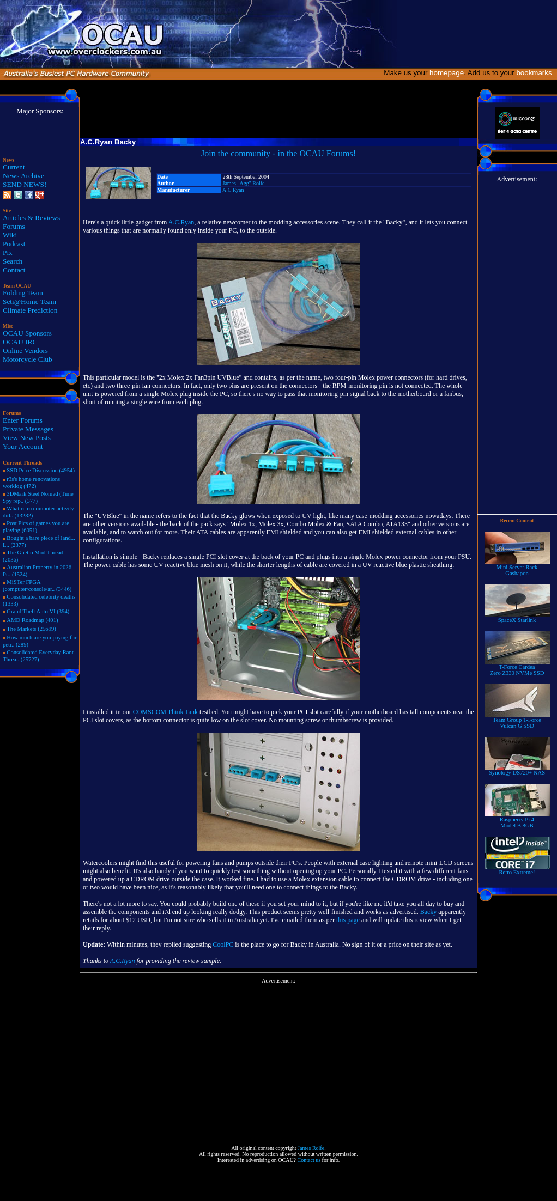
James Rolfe (311, 1148)
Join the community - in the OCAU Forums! (278, 153)
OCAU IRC (20, 342)
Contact (14, 270)
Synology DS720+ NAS (517, 770)
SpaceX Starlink (517, 617)
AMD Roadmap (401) (32, 620)
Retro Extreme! (517, 869)
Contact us (309, 1160)
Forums (14, 226)
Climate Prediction (30, 310)
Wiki (10, 235)
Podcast (14, 244)
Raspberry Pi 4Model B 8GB (517, 820)
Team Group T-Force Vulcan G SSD (517, 720)
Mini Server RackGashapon (517, 567)
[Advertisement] (279, 1060)
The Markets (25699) (31, 629)
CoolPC (223, 944)
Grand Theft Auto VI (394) (38, 611)
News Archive (23, 176)
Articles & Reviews (31, 218)
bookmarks (536, 73)
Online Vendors (25, 350)
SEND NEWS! (24, 184)
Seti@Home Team (29, 301)
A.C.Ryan (233, 190)
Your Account (23, 446)
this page (348, 920)
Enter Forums (23, 420)
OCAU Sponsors (27, 333)
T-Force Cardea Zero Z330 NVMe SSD (517, 667)
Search (12, 261)
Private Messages (28, 429)
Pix (8, 252)
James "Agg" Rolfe (244, 183)
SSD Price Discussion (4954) (41, 470)
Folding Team (23, 293)
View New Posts (27, 438)
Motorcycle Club (27, 359)
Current (14, 167)
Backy (428, 912)
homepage (446, 73)
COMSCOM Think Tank (165, 712)
